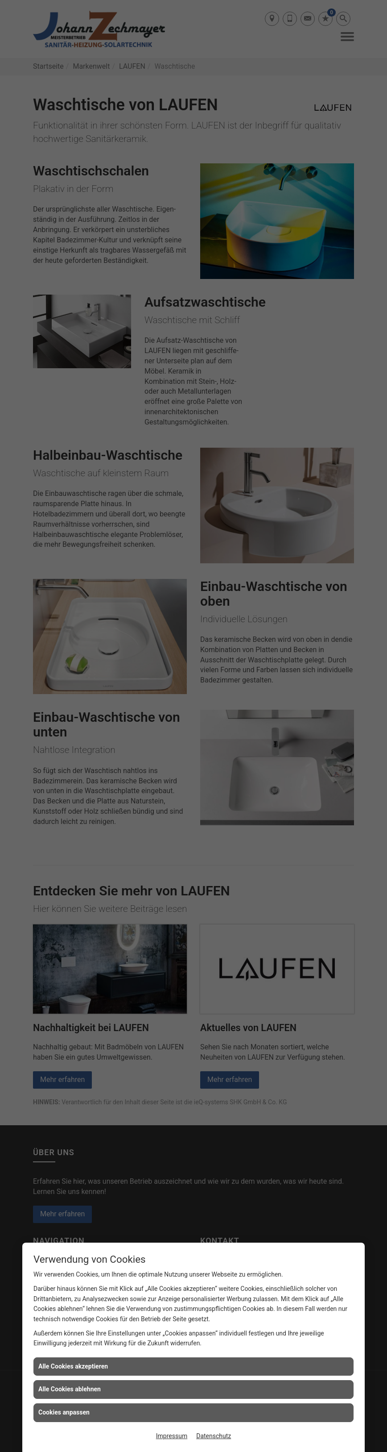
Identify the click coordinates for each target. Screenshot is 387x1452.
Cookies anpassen (64, 1412)
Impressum (171, 1436)
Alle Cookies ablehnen (69, 1389)
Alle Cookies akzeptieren (73, 1366)
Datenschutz (213, 1436)
